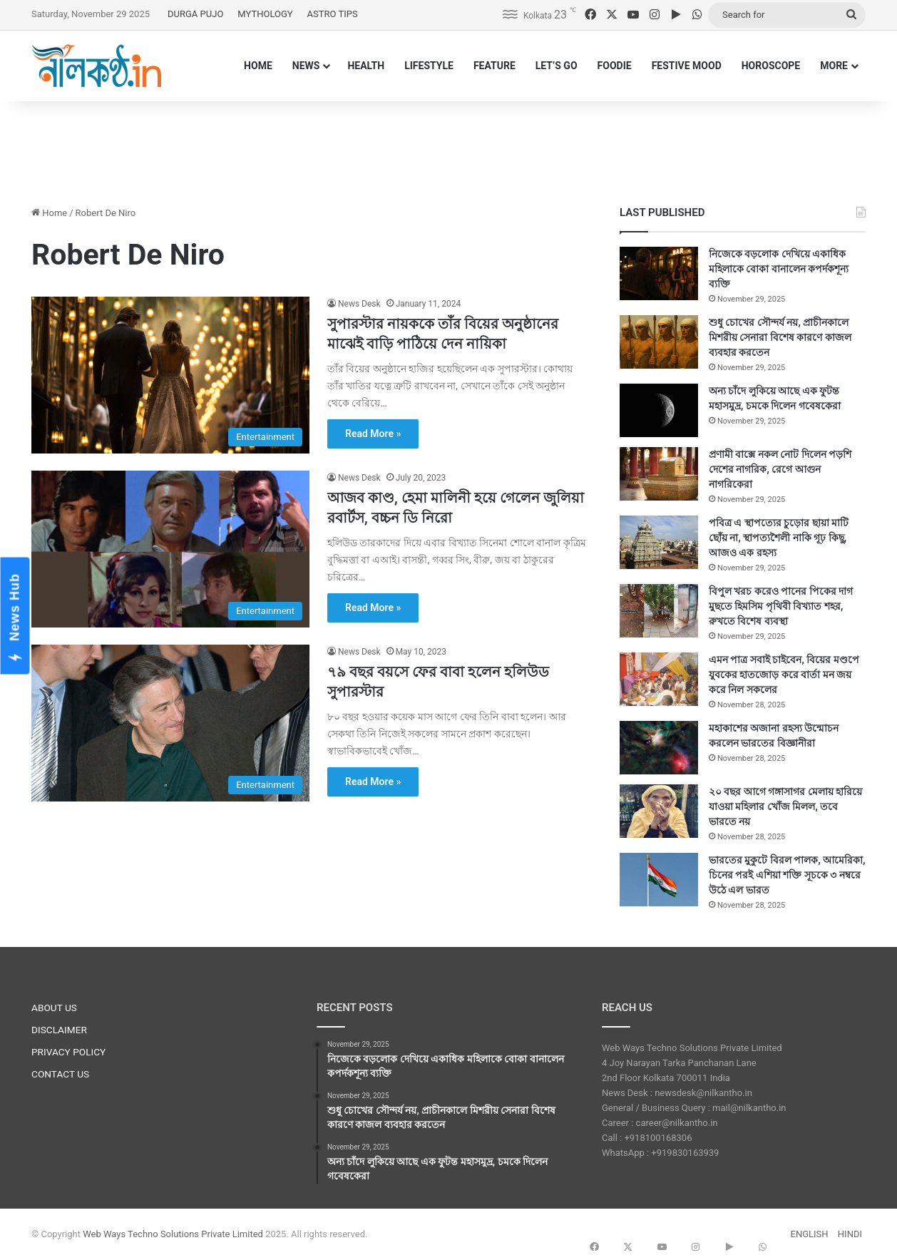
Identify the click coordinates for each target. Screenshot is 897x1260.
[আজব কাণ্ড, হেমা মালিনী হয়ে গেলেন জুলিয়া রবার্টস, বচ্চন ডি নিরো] (170, 549)
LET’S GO (556, 65)
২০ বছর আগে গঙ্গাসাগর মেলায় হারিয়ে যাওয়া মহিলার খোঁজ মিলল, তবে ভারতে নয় (785, 806)
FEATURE (494, 65)
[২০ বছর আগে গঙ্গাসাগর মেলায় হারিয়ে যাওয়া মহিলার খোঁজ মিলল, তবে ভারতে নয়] (659, 811)
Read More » (373, 433)
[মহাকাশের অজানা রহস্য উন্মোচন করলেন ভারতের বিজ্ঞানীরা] (659, 747)
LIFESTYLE (428, 65)
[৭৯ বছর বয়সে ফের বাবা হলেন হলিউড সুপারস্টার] (170, 723)
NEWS (306, 65)
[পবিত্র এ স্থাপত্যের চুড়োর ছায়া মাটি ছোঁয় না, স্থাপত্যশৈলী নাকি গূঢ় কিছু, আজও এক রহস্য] (659, 542)
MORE (834, 65)
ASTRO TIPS (332, 14)
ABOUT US (54, 1007)
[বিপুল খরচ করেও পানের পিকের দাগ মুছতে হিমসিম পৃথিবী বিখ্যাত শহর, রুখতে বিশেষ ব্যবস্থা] (659, 610)
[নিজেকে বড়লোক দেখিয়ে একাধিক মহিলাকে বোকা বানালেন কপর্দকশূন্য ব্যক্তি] (659, 273)
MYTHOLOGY (264, 14)
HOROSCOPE (771, 65)
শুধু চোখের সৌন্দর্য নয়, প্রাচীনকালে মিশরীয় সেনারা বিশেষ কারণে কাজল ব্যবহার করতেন (780, 337)
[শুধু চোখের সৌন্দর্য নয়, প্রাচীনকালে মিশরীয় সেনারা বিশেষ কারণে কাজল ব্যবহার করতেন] (659, 342)
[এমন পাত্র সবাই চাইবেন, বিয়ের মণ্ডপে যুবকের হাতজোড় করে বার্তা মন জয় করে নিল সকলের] (659, 679)
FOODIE (615, 65)
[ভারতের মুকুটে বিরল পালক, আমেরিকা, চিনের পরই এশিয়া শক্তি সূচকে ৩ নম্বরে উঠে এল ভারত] (659, 879)
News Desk (359, 304)
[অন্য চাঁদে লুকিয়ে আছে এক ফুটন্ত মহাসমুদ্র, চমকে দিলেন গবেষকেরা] (659, 410)
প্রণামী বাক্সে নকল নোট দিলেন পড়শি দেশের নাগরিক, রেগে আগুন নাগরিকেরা (780, 469)
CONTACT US (60, 1074)
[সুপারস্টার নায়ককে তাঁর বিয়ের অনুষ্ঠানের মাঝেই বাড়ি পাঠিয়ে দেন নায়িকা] (170, 375)
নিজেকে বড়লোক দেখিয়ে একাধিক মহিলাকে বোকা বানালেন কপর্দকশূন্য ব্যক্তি (779, 269)
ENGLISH (810, 1234)
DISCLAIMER (59, 1029)
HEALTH (365, 65)
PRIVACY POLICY (68, 1051)
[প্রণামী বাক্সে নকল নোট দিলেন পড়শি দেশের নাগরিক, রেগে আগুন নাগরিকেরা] (659, 474)
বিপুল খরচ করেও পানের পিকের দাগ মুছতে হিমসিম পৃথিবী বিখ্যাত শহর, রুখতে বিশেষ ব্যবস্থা (781, 606)
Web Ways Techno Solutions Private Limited (173, 1234)
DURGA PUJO (195, 14)
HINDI (850, 1234)
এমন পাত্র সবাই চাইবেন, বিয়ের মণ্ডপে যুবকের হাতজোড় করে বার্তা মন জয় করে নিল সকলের (784, 674)
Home (49, 213)
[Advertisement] (448, 148)
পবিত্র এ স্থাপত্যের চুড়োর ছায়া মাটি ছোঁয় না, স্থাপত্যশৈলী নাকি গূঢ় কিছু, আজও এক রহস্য (779, 537)
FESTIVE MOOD (687, 65)
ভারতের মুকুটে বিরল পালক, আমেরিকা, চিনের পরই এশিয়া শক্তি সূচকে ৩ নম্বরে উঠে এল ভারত (787, 875)
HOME (258, 65)
